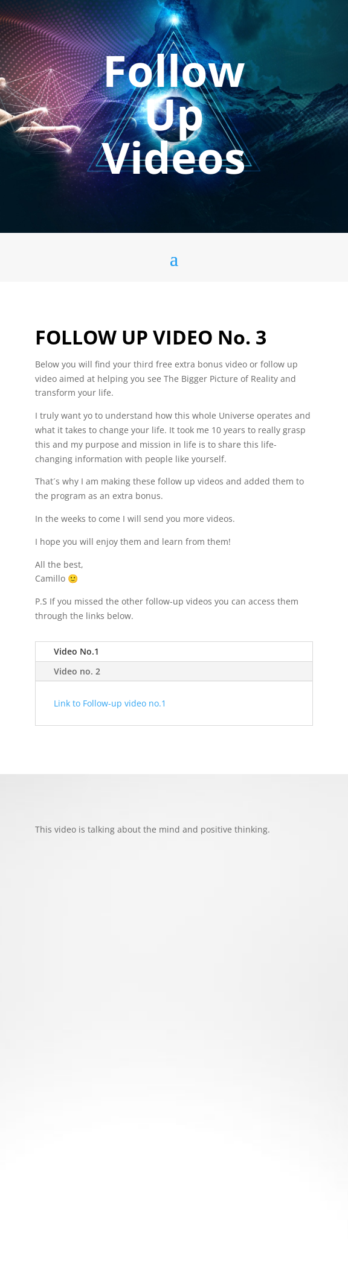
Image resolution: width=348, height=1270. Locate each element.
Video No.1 (76, 651)
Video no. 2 (77, 671)
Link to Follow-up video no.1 (111, 703)
